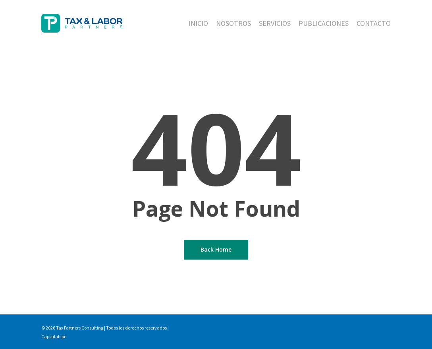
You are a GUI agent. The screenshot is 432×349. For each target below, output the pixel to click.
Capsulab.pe (53, 336)
